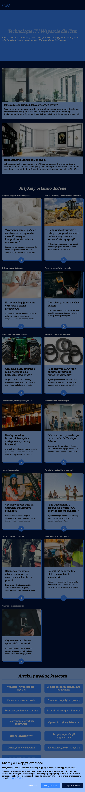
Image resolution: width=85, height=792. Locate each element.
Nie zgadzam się (50, 786)
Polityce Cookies (16, 778)
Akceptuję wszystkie (72, 786)
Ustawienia (32, 786)
